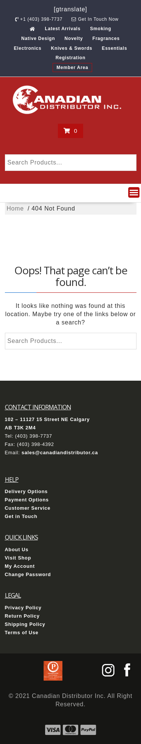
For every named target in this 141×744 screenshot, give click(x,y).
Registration (71, 57)
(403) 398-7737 (33, 436)
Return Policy (22, 616)
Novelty (74, 38)
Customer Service (28, 508)
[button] (133, 192)
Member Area (72, 67)
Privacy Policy (23, 607)
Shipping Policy (25, 624)
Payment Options (27, 500)
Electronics (28, 48)
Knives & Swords (71, 48)
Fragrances (106, 38)
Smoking (100, 28)
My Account (20, 566)
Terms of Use (22, 632)
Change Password (28, 574)
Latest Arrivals (62, 28)
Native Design (38, 38)
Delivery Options (26, 491)
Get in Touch (21, 516)
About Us (17, 549)
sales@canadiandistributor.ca (59, 452)
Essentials (114, 48)
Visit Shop (18, 558)
